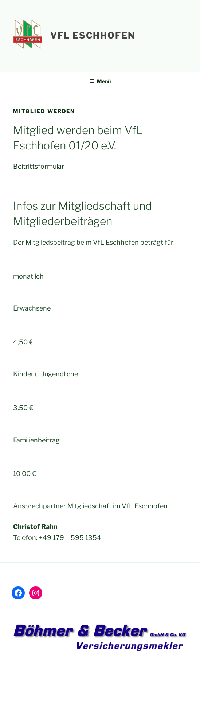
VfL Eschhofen (92, 35)
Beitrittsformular (38, 166)
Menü (100, 81)
